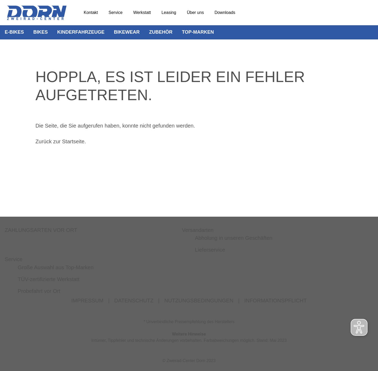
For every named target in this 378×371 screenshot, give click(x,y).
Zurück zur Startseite (60, 141)
